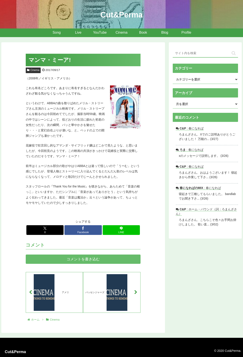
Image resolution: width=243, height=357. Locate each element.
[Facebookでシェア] (83, 230)
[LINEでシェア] (121, 230)
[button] (233, 53)
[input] (205, 53)
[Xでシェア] (45, 230)
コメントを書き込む (83, 259)
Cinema (33, 70)
